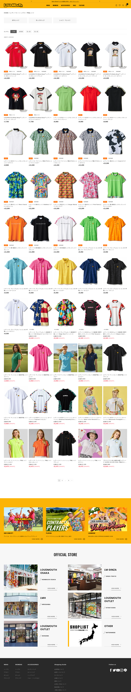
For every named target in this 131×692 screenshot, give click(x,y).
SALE (74, 5)
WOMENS (55, 5)
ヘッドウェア (31, 675)
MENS (48, 5)
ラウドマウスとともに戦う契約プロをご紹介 (65, 523)
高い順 (36, 31)
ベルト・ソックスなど (33, 678)
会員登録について (59, 669)
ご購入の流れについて (60, 690)
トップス (22, 13)
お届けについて (58, 678)
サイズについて (58, 675)
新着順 (21, 31)
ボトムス (6, 675)
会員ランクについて (59, 672)
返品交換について (59, 687)
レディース (13, 13)
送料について (57, 681)
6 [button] (68, 480)
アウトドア (7, 678)
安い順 (29, 31)
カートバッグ (31, 672)
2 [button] (62, 480)
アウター (6, 672)
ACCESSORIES (65, 5)
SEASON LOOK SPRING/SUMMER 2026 (107, 523)
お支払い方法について (60, 684)
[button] (72, 480)
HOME (6, 13)
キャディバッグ (32, 669)
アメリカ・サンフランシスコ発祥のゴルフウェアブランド (23, 523)
